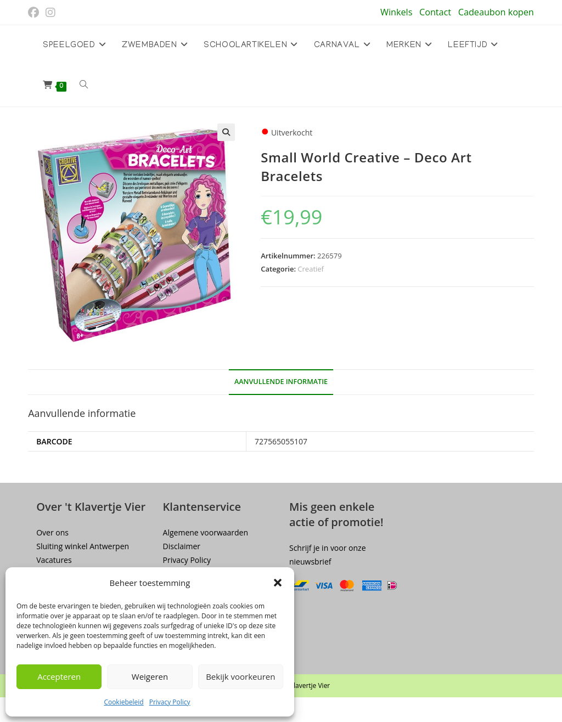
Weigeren (150, 676)
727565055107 (281, 441)
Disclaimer (181, 546)
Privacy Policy (169, 702)
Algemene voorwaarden (205, 532)
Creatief (310, 269)
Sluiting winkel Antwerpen (82, 546)
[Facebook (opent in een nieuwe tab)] (35, 12)
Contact (435, 12)
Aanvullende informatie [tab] (281, 381)
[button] (277, 582)
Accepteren (59, 676)
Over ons (52, 532)
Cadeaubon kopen (496, 12)
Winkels (396, 12)
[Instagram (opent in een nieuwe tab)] (50, 12)
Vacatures (53, 560)
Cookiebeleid (123, 702)
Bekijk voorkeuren (240, 676)
